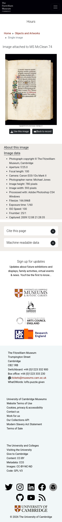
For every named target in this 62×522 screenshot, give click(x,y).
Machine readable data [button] (23, 243)
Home (7, 33)
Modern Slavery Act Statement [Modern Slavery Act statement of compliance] (24, 424)
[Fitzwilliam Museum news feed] (42, 497)
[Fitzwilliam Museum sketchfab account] (53, 487)
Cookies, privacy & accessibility (25, 407)
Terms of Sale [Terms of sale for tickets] (15, 428)
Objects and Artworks (27, 33)
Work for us (13, 416)
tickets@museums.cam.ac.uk (29, 377)
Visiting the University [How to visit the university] (19, 449)
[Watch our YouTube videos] (31, 497)
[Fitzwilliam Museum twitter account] (9, 487)
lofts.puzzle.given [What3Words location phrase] (34, 382)
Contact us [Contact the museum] (13, 411)
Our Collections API (18, 420)
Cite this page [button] (16, 231)
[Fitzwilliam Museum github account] (20, 497)
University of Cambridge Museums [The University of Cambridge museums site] (27, 399)
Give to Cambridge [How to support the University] (17, 453)
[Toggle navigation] (55, 7)
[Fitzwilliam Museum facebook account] (31, 487)
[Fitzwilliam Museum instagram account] (20, 487)
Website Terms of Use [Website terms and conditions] (19, 403)
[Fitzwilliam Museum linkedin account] (42, 487)
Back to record (42, 131)
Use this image (20, 131)
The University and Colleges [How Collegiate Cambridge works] (23, 445)
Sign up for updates (31, 261)
